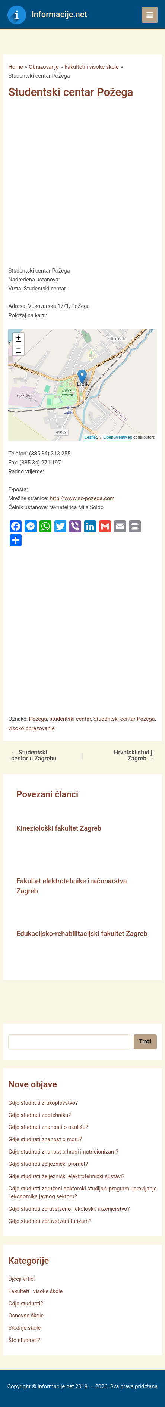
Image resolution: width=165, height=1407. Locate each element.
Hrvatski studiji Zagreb (134, 756)
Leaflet (91, 437)
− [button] (18, 349)
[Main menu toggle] (150, 15)
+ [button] (18, 338)
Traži (145, 1041)
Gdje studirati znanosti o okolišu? (48, 1127)
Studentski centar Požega (124, 719)
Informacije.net (59, 14)
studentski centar (70, 719)
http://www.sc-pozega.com (82, 498)
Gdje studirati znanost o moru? (45, 1139)
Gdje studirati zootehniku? (39, 1115)
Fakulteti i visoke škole (35, 1291)
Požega (38, 719)
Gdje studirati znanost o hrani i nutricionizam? (63, 1151)
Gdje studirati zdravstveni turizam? (49, 1221)
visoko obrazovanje (31, 728)
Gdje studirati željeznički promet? (48, 1164)
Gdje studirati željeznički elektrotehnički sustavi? (66, 1176)
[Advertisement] (78, 184)
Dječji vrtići (21, 1279)
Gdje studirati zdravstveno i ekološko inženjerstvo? (69, 1208)
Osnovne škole (26, 1315)
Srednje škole (24, 1327)
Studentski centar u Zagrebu (34, 756)
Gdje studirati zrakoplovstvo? (43, 1102)
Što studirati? (24, 1340)
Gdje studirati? (25, 1303)
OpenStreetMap (117, 437)
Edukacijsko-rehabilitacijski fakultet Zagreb (81, 933)
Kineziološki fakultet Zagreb (58, 828)
